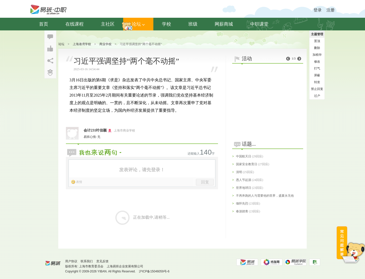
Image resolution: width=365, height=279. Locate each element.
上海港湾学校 (82, 44)
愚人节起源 (243, 180)
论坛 (138, 24)
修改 (317, 61)
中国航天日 (243, 156)
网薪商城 (224, 24)
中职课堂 (259, 24)
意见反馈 (102, 261)
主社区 (108, 24)
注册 (330, 10)
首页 (43, 24)
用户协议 (71, 261)
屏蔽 (317, 75)
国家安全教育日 (246, 164)
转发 (317, 82)
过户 (317, 96)
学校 (166, 24)
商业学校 (105, 44)
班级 (192, 24)
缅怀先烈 (242, 203)
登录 (318, 10)
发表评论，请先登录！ (142, 169)
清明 (239, 172)
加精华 (317, 55)
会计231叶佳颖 (95, 130)
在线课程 (74, 24)
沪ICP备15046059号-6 (154, 271)
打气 (317, 68)
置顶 (317, 41)
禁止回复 (317, 89)
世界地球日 (243, 188)
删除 (317, 48)
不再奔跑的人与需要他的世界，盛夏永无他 (265, 195)
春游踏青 (242, 211)
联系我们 (87, 261)
